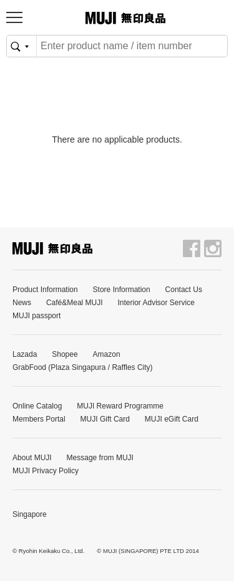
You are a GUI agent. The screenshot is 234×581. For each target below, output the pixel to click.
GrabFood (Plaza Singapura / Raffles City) (82, 367)
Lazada (24, 354)
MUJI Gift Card (105, 419)
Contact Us (183, 289)
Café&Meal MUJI (74, 302)
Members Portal (39, 419)
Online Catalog (37, 406)
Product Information (45, 289)
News (21, 302)
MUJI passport (36, 315)
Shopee (64, 354)
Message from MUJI (100, 457)
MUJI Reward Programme (120, 406)
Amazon (106, 354)
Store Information (121, 289)
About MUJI (32, 457)
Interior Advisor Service (156, 302)
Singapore (29, 514)
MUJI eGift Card (171, 419)
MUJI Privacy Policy (45, 470)
